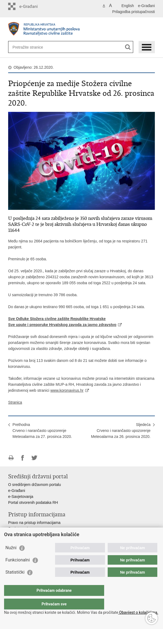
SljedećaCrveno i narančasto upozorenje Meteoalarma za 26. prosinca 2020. (120, 430)
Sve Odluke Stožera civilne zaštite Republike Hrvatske (57, 319)
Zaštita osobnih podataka (29, 534)
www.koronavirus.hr (67, 390)
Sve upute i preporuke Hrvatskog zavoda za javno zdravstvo (62, 325)
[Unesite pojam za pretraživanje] (32, 47)
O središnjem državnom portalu (34, 484)
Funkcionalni (17, 570)
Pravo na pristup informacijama (34, 522)
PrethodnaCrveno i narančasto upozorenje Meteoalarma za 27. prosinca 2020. (42, 430)
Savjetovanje (19, 528)
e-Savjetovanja (20, 496)
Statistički (14, 583)
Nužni (11, 558)
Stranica (15, 402)
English (128, 6)
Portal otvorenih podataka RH (33, 502)
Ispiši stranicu (11, 458)
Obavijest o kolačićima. (138, 612)
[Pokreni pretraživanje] (128, 47)
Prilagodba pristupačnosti (133, 12)
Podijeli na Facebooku (22, 458)
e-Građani (146, 6)
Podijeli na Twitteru (34, 458)
